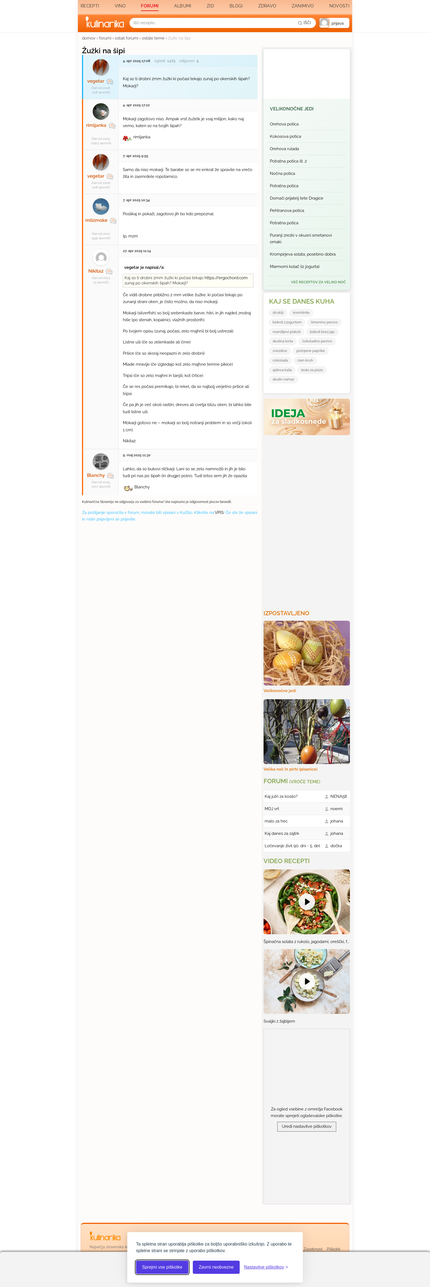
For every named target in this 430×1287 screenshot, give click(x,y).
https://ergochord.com (226, 277)
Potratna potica (284, 185)
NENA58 (338, 796)
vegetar (95, 81)
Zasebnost (313, 1249)
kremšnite (301, 312)
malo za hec (276, 821)
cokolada (280, 360)
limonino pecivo (324, 322)
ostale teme (153, 38)
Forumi (150, 6)
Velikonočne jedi (292, 108)
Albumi (182, 6)
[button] (334, 23)
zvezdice (280, 351)
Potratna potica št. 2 (288, 161)
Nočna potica (282, 173)
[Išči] (304, 23)
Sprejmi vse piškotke (162, 1267)
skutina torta (283, 341)
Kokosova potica (285, 136)
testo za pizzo (312, 370)
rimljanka (96, 125)
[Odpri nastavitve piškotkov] (266, 1267)
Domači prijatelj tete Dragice (296, 198)
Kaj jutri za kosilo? (281, 796)
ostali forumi (126, 38)
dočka (336, 845)
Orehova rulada (284, 148)
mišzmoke (96, 220)
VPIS (219, 512)
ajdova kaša (282, 370)
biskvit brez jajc (322, 332)
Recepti (90, 6)
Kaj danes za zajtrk (282, 833)
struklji (278, 312)
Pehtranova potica (287, 210)
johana (336, 821)
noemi (336, 808)
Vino (120, 6)
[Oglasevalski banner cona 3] (307, 520)
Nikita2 (95, 271)
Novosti (339, 6)
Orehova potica (284, 124)
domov (88, 38)
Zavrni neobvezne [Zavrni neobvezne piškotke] (216, 1267)
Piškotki (333, 1249)
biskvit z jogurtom (287, 322)
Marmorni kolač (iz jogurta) (294, 266)
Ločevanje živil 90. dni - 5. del (292, 845)
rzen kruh (305, 360)
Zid (210, 6)
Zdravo (267, 6)
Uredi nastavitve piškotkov (307, 1126)
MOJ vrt (272, 808)
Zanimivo (303, 6)
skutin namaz (283, 379)
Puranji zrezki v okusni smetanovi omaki (301, 238)
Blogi (236, 6)
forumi (105, 38)
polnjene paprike (310, 351)
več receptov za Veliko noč (318, 282)
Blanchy (96, 475)
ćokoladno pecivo (317, 341)
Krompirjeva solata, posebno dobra (303, 254)
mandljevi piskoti (287, 332)
